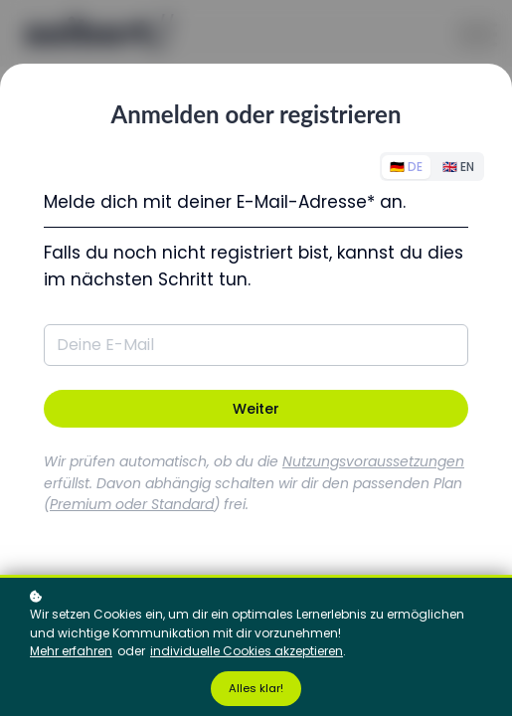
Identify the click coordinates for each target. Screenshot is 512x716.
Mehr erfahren (71, 650)
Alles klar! (256, 688)
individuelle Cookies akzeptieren (246, 650)
